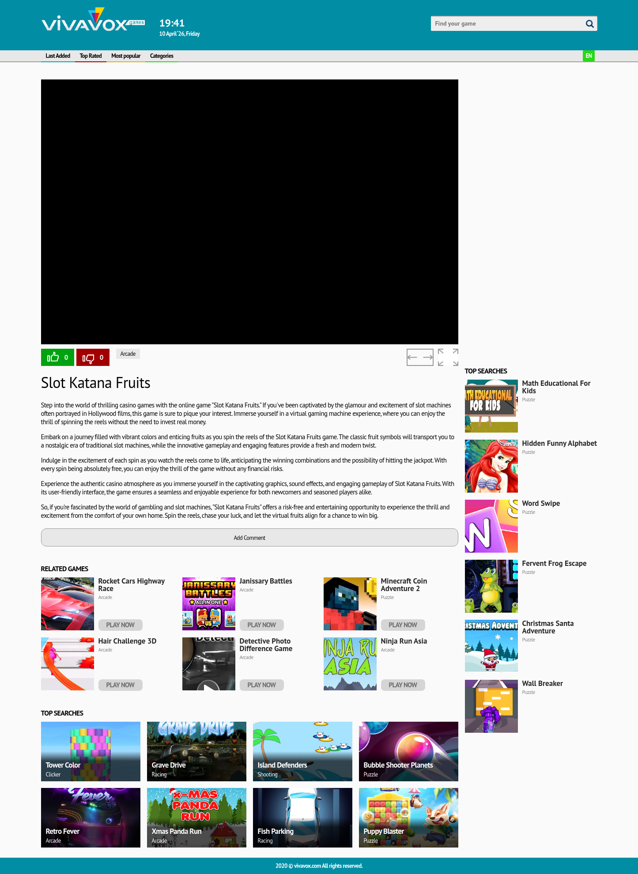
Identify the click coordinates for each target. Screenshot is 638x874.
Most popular (125, 56)
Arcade (128, 354)
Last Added (58, 56)
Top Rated (91, 56)
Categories (161, 56)
